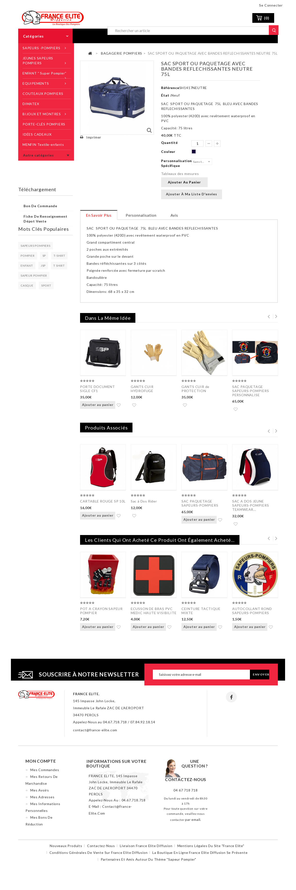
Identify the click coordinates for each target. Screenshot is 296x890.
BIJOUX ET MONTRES (42, 114)
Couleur (168, 151)
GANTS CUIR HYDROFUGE (142, 389)
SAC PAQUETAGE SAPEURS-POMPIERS (199, 504)
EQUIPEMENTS (36, 83)
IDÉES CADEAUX (37, 134)
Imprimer (93, 137)
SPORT (46, 285)
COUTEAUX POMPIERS (43, 93)
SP (44, 255)
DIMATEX (31, 104)
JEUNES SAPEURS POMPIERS (38, 60)
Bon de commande (40, 206)
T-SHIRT (59, 255)
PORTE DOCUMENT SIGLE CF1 (97, 389)
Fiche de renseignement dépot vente (45, 218)
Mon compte (40, 763)
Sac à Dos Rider (144, 502)
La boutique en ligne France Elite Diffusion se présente (199, 855)
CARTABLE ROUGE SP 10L (103, 502)
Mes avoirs (39, 793)
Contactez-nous (101, 849)
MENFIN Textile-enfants (43, 144)
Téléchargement (37, 189)
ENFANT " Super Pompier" (44, 73)
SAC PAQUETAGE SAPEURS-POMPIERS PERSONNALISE (250, 391)
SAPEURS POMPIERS (35, 245)
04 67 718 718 (185, 793)
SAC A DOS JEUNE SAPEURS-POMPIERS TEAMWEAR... (250, 506)
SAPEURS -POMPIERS (41, 48)
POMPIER (28, 255)
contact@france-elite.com (95, 733)
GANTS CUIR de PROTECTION (195, 389)
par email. (193, 822)
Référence (170, 88)
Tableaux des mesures (180, 174)
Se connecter (271, 5)
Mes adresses (42, 800)
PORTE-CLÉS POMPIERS (44, 124)
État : (166, 95)
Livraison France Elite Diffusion (146, 849)
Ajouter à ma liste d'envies (191, 194)
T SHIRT (59, 265)
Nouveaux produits (66, 849)
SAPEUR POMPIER (34, 275)
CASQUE (27, 285)
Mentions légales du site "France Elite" (210, 849)
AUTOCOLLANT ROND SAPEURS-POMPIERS (252, 613)
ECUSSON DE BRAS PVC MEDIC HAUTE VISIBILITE (154, 613)
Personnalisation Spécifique (176, 163)
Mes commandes (44, 773)
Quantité (169, 142)
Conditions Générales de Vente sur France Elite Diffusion (98, 855)
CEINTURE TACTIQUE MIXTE (201, 613)
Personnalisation (141, 215)
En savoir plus (99, 215)
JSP (43, 265)
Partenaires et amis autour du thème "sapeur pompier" (149, 862)
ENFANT (27, 265)
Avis (174, 215)
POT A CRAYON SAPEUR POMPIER (101, 613)
